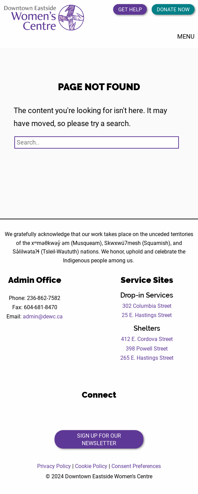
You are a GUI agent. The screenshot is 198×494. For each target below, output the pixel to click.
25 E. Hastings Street (147, 314)
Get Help (130, 9)
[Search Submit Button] (172, 141)
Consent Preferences (136, 465)
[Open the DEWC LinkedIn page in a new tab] (127, 414)
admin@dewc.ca (43, 316)
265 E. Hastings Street (146, 357)
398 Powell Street (147, 348)
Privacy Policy (54, 465)
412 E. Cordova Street (147, 338)
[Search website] (96, 142)
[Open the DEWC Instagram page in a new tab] (109, 414)
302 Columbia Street (146, 305)
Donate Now (173, 9)
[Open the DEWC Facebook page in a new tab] (71, 414)
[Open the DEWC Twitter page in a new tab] (90, 414)
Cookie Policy (91, 465)
